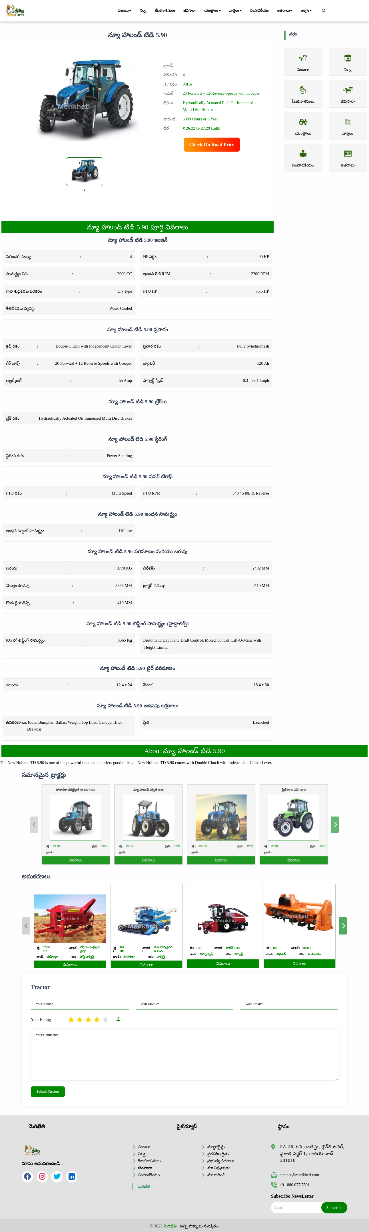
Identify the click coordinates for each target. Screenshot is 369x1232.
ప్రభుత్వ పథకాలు (220, 1160)
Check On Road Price (211, 144)
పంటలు (125, 11)
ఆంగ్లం (306, 11)
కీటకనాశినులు (165, 11)
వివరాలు (70, 965)
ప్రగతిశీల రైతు (218, 1154)
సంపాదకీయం (259, 11)
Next (343, 926)
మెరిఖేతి (144, 1186)
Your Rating (41, 1019)
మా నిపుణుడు (218, 1168)
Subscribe (334, 1207)
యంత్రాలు (213, 11)
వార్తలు (235, 11)
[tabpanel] (84, 171)
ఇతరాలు (285, 11)
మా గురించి (216, 1175)
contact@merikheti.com (295, 1175)
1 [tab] (84, 190)
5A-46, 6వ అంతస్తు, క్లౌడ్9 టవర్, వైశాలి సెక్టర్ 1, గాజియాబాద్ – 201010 (312, 1153)
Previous (26, 926)
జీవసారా (189, 11)
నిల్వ (143, 11)
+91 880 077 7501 (290, 1185)
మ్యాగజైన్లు (216, 1146)
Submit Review (47, 1092)
